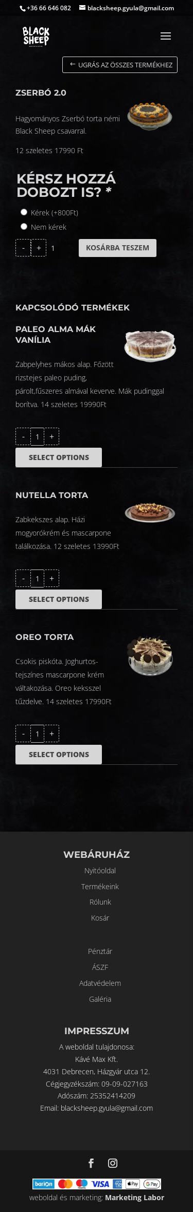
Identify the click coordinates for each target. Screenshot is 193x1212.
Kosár (100, 918)
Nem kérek (48, 227)
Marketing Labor (134, 1197)
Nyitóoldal (100, 870)
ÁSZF (100, 967)
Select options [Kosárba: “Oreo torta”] (59, 754)
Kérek (54, 212)
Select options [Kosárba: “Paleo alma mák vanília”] (59, 457)
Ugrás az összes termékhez (125, 64)
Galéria (100, 999)
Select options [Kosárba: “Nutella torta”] (59, 599)
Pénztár (100, 951)
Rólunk (100, 902)
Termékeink (100, 886)
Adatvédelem (100, 983)
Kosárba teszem (117, 247)
